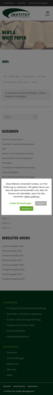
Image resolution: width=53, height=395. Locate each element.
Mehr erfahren (32, 196)
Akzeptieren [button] (26, 208)
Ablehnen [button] (41, 203)
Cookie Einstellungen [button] (20, 203)
